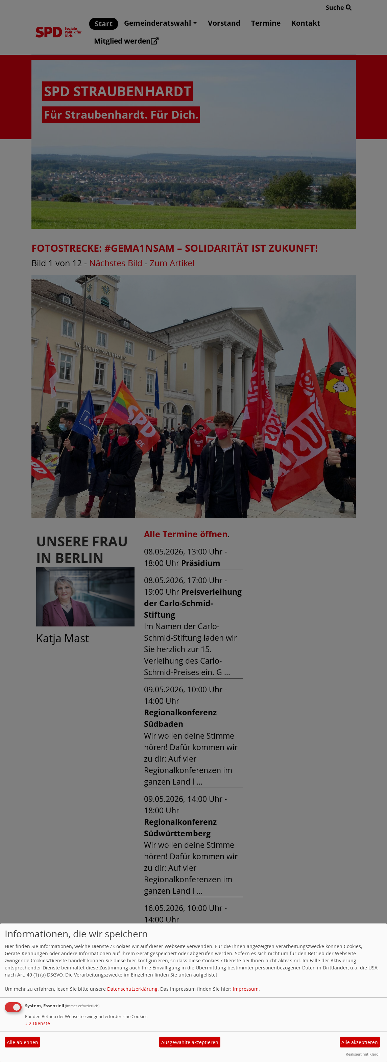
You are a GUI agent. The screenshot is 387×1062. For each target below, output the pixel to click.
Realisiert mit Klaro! (363, 1054)
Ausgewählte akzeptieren (189, 1042)
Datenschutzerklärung (132, 989)
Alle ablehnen (22, 1042)
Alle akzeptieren (359, 1042)
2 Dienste (37, 1023)
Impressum (246, 989)
